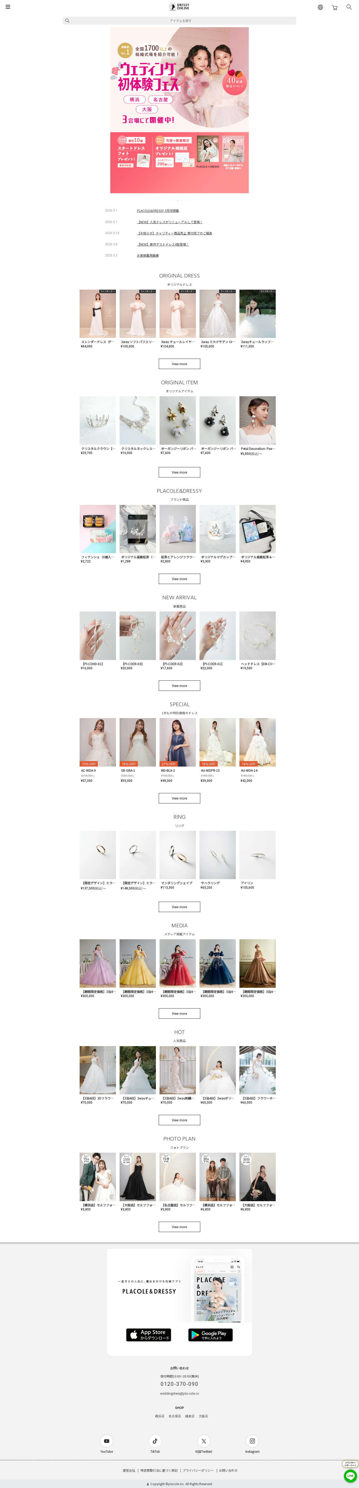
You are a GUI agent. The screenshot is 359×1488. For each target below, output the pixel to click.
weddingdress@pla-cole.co (179, 1393)
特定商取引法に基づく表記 (159, 1470)
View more (179, 363)
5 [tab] (185, 200)
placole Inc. (176, 1484)
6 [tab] (189, 200)
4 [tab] (181, 200)
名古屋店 (175, 1416)
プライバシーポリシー (198, 1470)
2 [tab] (174, 200)
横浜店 (159, 1416)
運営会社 (129, 1470)
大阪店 (203, 1416)
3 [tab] (178, 200)
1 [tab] (170, 200)
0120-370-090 (179, 1384)
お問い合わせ (228, 1470)
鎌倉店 (190, 1416)
